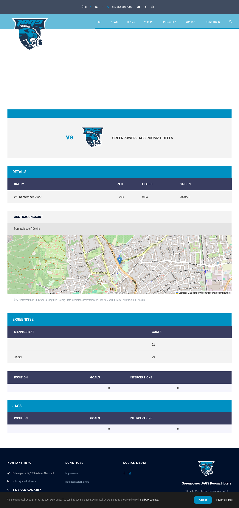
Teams (131, 22)
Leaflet (181, 293)
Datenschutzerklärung (77, 481)
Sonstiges (213, 22)
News (114, 22)
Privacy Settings (224, 499)
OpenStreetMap (208, 293)
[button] (119, 261)
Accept (203, 499)
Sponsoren (169, 22)
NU (96, 7)
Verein (148, 22)
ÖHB (84, 7)
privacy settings (150, 499)
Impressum (71, 473)
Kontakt (191, 22)
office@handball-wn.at (25, 481)
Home (98, 22)
